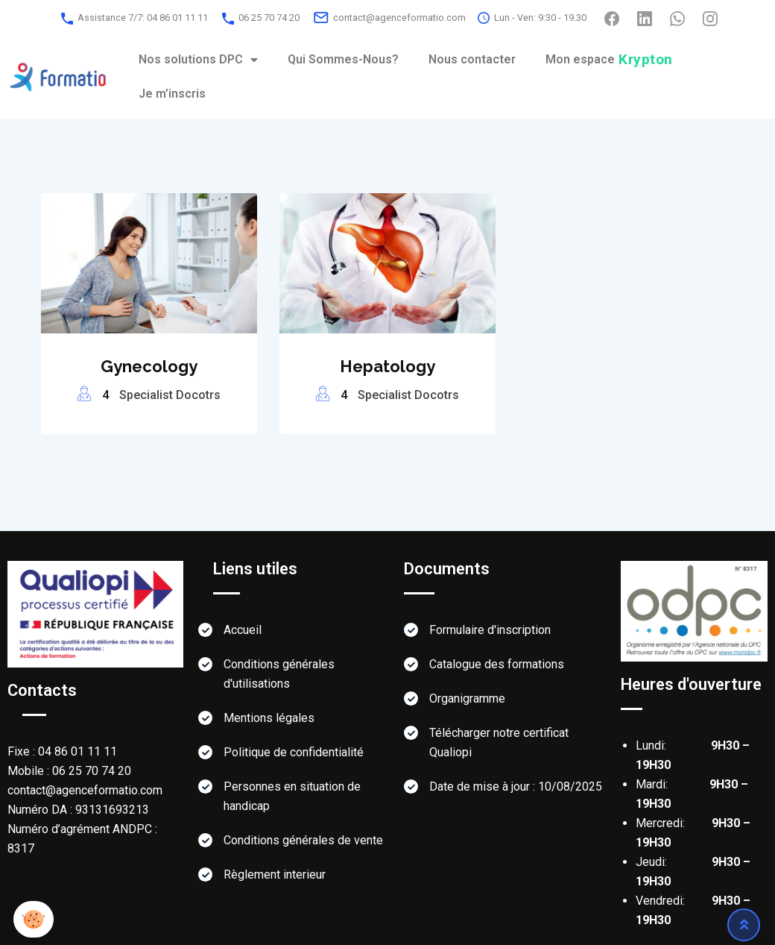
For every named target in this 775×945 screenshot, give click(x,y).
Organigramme (467, 698)
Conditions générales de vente (303, 840)
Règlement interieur (275, 874)
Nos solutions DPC (198, 59)
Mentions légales (269, 718)
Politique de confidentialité (294, 752)
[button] (33, 919)
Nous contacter (472, 59)
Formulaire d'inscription (490, 630)
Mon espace (609, 59)
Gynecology (149, 366)
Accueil (243, 630)
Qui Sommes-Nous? (343, 59)
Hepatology (387, 366)
